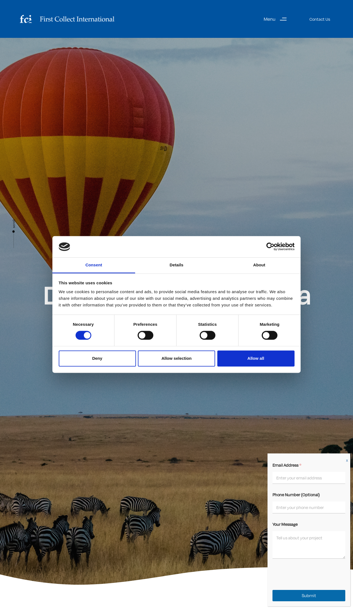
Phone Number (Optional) (296, 494)
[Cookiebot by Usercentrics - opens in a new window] (270, 247)
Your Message (285, 524)
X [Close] (347, 461)
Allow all (255, 358)
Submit (309, 595)
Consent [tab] (93, 264)
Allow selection (176, 358)
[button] (277, 19)
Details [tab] (176, 264)
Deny (97, 358)
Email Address (286, 465)
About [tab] (259, 264)
